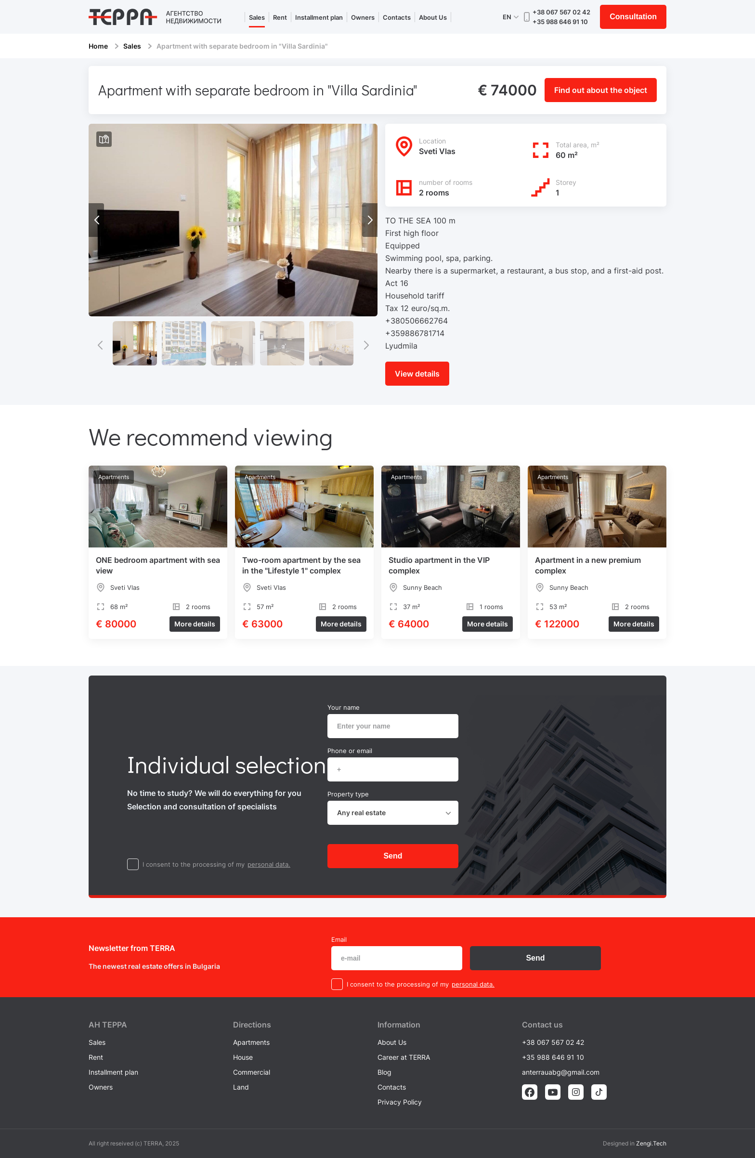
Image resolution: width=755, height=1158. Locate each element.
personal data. (268, 864)
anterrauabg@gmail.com (560, 1072)
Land (241, 1087)
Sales (257, 17)
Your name (343, 707)
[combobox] (392, 813)
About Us (433, 17)
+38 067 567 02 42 (561, 12)
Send (392, 856)
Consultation (633, 17)
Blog (384, 1072)
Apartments (251, 1042)
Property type (348, 794)
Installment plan (319, 17)
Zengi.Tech (651, 1143)
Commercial (251, 1072)
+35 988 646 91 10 (560, 22)
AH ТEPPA (108, 1024)
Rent (280, 17)
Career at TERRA (404, 1057)
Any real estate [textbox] (361, 812)
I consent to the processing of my (194, 864)
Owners (363, 17)
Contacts (397, 17)
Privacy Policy (400, 1102)
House (243, 1057)
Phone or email (349, 751)
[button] (370, 220)
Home (98, 46)
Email (339, 939)
